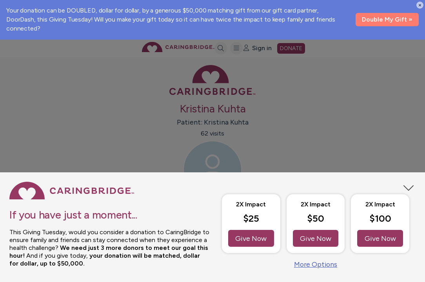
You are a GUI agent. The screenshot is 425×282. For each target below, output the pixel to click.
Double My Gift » (387, 19)
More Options (315, 264)
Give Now (251, 238)
